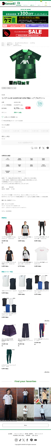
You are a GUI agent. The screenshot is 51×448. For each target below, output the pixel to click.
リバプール (32, 42)
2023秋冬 (4, 88)
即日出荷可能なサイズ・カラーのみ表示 (13, 120)
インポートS (6, 131)
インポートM (16, 131)
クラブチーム (9, 42)
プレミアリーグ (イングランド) (21, 42)
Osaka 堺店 (19, 165)
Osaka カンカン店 (43, 165)
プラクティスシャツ (17, 45)
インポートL (25, 131)
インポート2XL (44, 131)
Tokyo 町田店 (31, 165)
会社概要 (10, 433)
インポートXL (35, 131)
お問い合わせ (35, 435)
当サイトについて (39, 433)
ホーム (3, 42)
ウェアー (17, 44)
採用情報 (28, 435)
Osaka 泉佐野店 (19, 159)
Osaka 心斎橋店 (7, 165)
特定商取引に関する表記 (18, 435)
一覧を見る (46, 320)
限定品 (9, 88)
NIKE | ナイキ (9, 44)
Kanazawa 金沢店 (7, 172)
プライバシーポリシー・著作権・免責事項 (23, 433)
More (25, 425)
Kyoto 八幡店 (31, 159)
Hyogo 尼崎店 (43, 159)
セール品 (14, 88)
